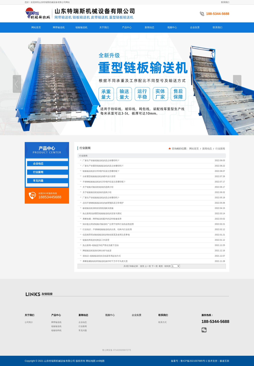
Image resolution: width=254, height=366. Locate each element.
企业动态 (83, 322)
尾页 (161, 266)
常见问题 (83, 330)
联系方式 (162, 322)
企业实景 (136, 315)
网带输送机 (56, 322)
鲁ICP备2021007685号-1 (194, 361)
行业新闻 (220, 148)
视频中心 (110, 315)
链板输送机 (56, 326)
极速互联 (224, 361)
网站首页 (194, 148)
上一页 (148, 266)
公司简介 (29, 322)
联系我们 (225, 2)
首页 (142, 266)
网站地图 (90, 361)
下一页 (155, 266)
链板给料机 (56, 330)
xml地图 (100, 361)
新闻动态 (207, 148)
